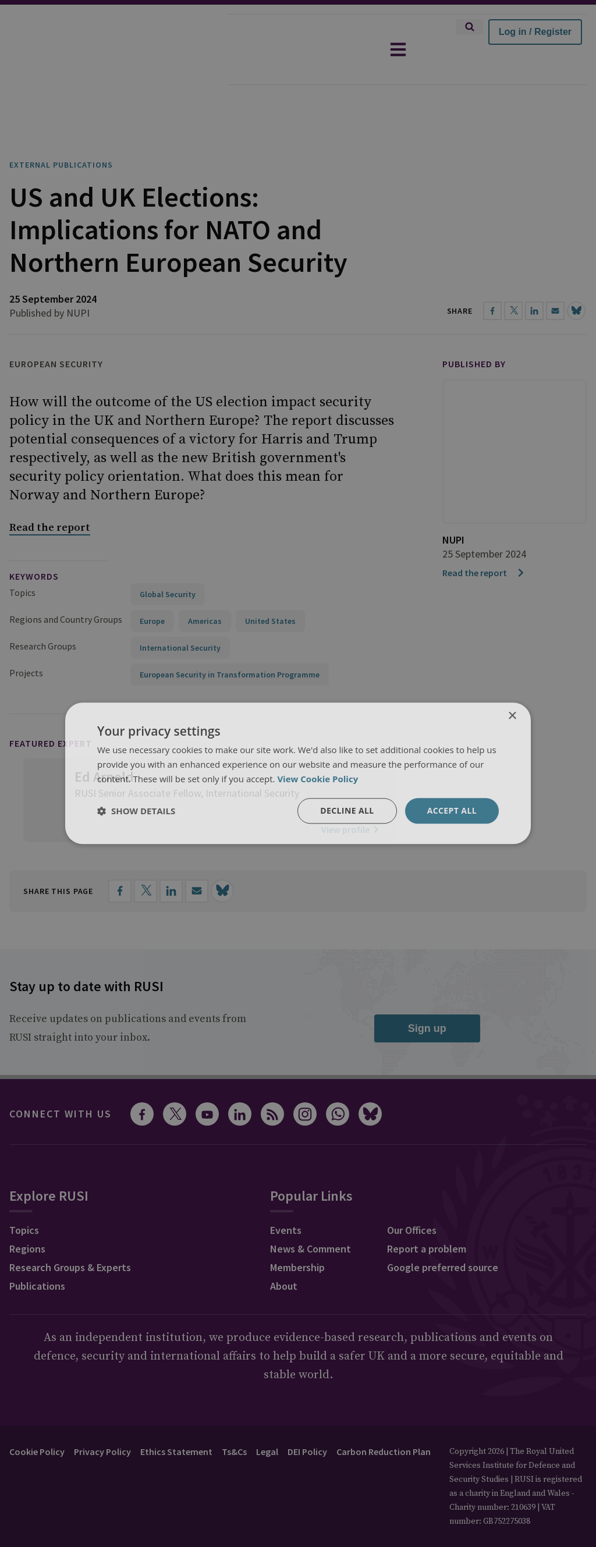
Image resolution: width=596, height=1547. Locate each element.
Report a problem (426, 1216)
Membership (297, 1234)
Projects (26, 640)
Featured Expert (50, 710)
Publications (37, 1253)
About (283, 1253)
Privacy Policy (102, 1419)
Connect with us (60, 1081)
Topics (22, 560)
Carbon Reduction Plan (383, 1419)
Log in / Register (535, 32)
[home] (114, 49)
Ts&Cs (234, 1419)
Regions (27, 1216)
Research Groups (42, 613)
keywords (34, 543)
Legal (267, 1419)
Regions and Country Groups (65, 586)
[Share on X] (145, 858)
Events (285, 1197)
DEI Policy (307, 1419)
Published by (474, 331)
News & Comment (310, 1216)
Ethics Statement (176, 1419)
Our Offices (412, 1197)
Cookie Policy (37, 1419)
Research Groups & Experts (70, 1234)
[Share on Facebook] (120, 858)
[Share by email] (196, 858)
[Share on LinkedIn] (171, 858)
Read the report (484, 540)
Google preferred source (442, 1234)
